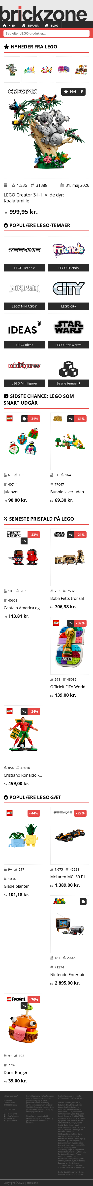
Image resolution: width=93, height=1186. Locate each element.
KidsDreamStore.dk (65, 1134)
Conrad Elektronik (64, 1114)
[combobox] (46, 33)
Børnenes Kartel (73, 1109)
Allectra (61, 1103)
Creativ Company (64, 1116)
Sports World (73, 1163)
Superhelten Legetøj (65, 1165)
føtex (68, 1123)
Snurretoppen (79, 1161)
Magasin (71, 1149)
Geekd (60, 1125)
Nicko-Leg (81, 1152)
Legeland (61, 1145)
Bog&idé (67, 1107)
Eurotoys (74, 1120)
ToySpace (61, 1167)
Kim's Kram (77, 1134)
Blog (51, 25)
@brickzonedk (12, 1120)
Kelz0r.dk (61, 1132)
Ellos (68, 1120)
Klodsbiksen (62, 1136)
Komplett (61, 1141)
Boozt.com (62, 1109)
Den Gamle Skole (73, 1118)
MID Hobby (73, 1152)
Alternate (67, 1103)
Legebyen (77, 1141)
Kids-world (69, 1132)
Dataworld (62, 1118)
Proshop (76, 1156)
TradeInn (77, 1167)
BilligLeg (73, 1105)
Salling (70, 1158)
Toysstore (69, 1167)
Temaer (30, 25)
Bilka (67, 1105)
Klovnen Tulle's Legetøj (76, 1138)
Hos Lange (72, 1127)
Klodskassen (62, 1138)
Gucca (70, 1125)
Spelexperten (63, 1163)
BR (81, 1109)
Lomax (73, 1147)
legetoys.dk (75, 1145)
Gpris (66, 1125)
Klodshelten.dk (73, 1136)
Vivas (83, 1167)
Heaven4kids (63, 1127)
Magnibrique (79, 1149)
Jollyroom (67, 1129)
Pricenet (69, 1156)
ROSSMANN (62, 1158)
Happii (76, 1125)
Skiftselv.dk (69, 1161)
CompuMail (77, 1111)
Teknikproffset (79, 1165)
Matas (60, 1152)
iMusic (60, 1129)
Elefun (82, 1118)
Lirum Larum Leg (64, 1147)
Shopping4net (78, 1158)
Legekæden (78, 1143)
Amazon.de (76, 1103)
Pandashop (62, 1154)
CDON (70, 1111)
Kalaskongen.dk (77, 1129)
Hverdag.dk (81, 1127)
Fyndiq (79, 1123)
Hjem (9, 25)
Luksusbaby (62, 1149)
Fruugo (73, 1123)
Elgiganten (62, 1120)
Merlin (65, 1152)
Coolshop (75, 1114)
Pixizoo (78, 1154)
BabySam (61, 1105)
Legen (68, 1145)
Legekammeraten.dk (65, 1143)
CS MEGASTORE (77, 1116)
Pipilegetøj (71, 1154)
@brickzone (11, 1118)
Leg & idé (69, 1141)
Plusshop (61, 1156)
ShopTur (61, 1161)
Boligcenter (75, 1107)
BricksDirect (62, 1111)
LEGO (82, 1145)
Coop (82, 1114)
